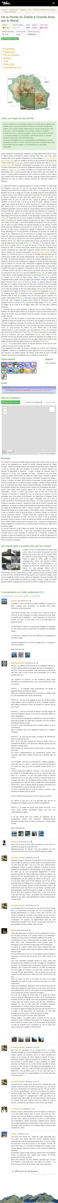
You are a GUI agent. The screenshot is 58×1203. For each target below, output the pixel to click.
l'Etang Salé (18, 163)
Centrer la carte (50, 402)
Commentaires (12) (12, 67)
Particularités (9, 52)
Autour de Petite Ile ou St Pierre (44, 9)
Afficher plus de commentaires (24, 1171)
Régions (23, 9)
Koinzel (14, 601)
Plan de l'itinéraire (11, 55)
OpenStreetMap (51, 453)
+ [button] (5, 409)
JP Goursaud (18, 1109)
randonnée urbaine (43, 252)
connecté (16, 596)
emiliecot (14, 842)
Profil (5, 61)
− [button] (5, 412)
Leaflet (42, 453)
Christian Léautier (18, 857)
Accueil (4, 9)
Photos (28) (8, 64)
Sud (29, 9)
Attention (4, 344)
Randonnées (13, 9)
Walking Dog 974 (17, 663)
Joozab (14, 1134)
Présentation (9, 49)
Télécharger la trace (10, 39)
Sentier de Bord (15, 170)
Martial (13, 930)
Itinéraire (7, 58)
